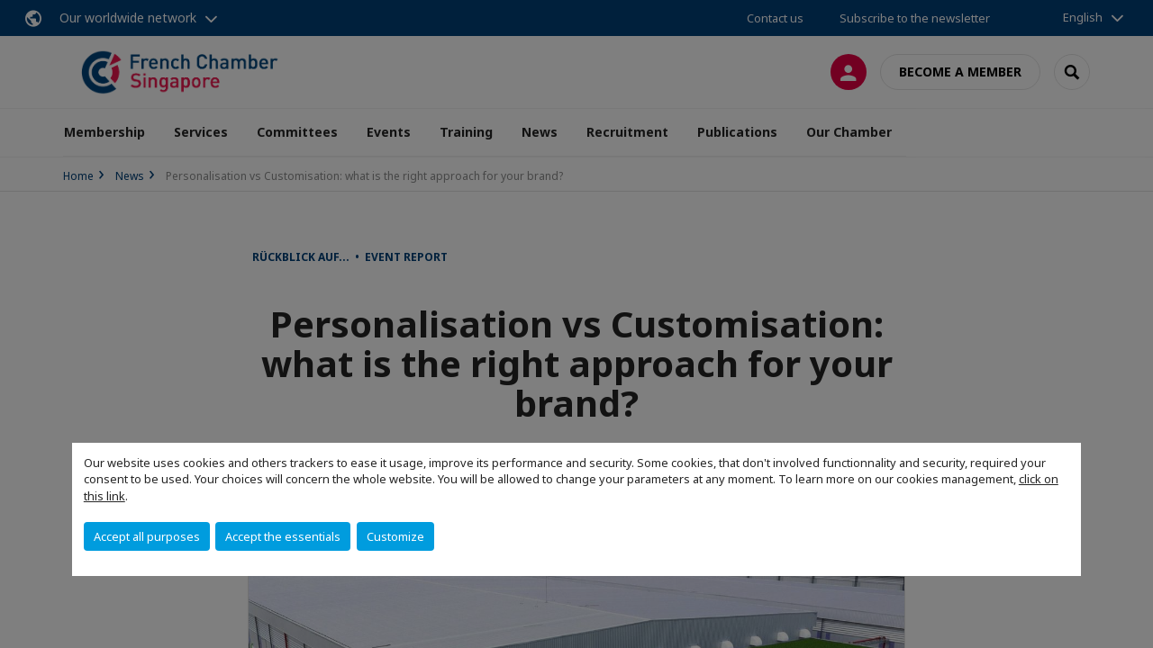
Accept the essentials (282, 536)
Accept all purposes (147, 536)
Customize (395, 536)
